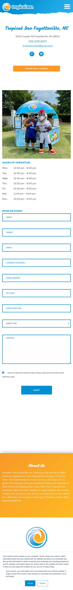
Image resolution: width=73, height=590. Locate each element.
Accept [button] (30, 583)
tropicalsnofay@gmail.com (38, 46)
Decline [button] (42, 583)
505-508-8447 (38, 41)
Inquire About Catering (36, 69)
